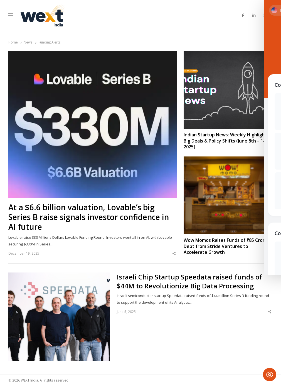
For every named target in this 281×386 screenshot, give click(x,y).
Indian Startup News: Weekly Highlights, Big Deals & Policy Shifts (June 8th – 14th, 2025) (228, 141)
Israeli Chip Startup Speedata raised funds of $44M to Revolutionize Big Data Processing (189, 281)
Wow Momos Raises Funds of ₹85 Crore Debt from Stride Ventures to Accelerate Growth (225, 246)
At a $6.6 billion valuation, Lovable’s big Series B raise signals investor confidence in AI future (88, 217)
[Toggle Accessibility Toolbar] (269, 374)
